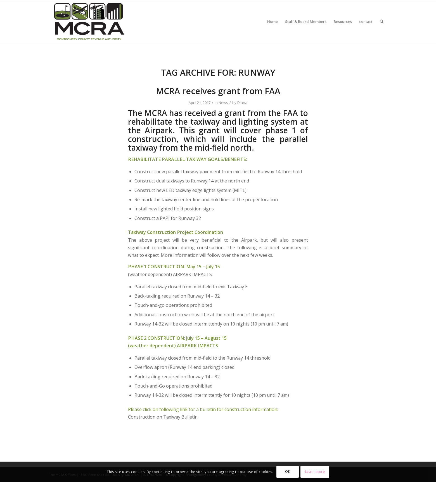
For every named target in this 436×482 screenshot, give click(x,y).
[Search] (381, 21)
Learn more (315, 471)
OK (287, 471)
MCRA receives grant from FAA (218, 91)
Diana (242, 102)
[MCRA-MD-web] (89, 21)
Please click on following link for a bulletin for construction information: (203, 409)
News (223, 102)
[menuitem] (272, 21)
